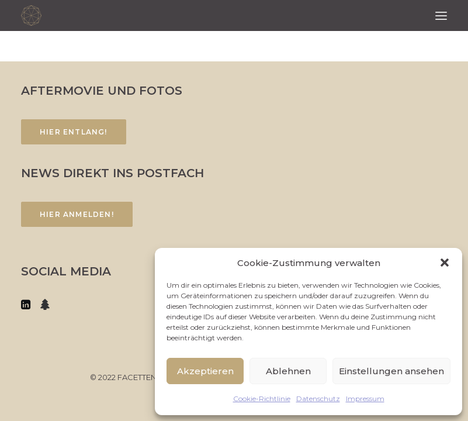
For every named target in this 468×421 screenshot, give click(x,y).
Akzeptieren (205, 371)
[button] (444, 262)
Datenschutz (318, 398)
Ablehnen (288, 371)
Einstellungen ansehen (391, 371)
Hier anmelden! (77, 214)
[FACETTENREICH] (31, 15)
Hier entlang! (74, 131)
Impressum (365, 398)
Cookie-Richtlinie (261, 398)
